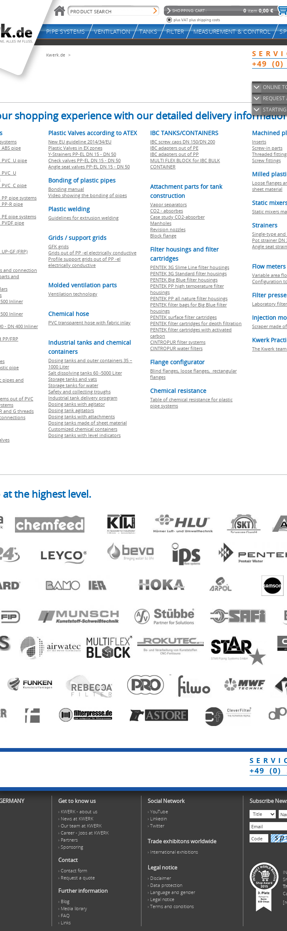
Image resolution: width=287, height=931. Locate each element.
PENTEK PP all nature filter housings (189, 298)
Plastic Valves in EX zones (75, 148)
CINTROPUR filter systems (177, 342)
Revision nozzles (168, 229)
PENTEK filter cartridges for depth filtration (196, 323)
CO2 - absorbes (166, 210)
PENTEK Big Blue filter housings (184, 280)
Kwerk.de (55, 55)
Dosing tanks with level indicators (84, 435)
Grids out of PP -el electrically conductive (92, 252)
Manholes (160, 223)
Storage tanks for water (73, 385)
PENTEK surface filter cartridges (183, 317)
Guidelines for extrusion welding (83, 218)
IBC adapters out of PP (174, 154)
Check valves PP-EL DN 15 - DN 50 (84, 160)
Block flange (163, 235)
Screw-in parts (267, 148)
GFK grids (58, 246)
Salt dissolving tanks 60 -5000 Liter (85, 373)
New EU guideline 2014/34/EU (79, 141)
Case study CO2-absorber (177, 217)
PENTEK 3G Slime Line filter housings (189, 267)
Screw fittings (266, 160)
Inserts (259, 141)
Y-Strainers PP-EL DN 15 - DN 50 (82, 154)
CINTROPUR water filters (176, 348)
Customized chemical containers (82, 429)
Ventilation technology (72, 294)
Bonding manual (66, 189)
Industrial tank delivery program (82, 398)
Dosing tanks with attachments (81, 416)
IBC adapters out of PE (174, 148)
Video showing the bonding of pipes (87, 195)
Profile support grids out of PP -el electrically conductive (84, 262)
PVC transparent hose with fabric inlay (89, 322)
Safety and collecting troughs (79, 391)
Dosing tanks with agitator (76, 404)
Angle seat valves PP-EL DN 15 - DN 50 (89, 166)
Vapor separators (168, 204)
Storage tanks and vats (72, 379)
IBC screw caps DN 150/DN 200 (182, 141)
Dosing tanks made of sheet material (87, 423)
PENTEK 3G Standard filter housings (188, 273)
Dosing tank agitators (71, 410)
